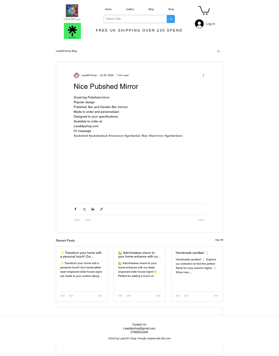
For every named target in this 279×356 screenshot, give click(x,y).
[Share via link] (101, 209)
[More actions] (203, 75)
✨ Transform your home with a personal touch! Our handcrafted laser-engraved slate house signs (81, 254)
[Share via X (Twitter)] (84, 209)
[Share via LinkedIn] (92, 209)
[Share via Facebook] (75, 209)
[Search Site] (132, 19)
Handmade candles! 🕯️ (192, 253)
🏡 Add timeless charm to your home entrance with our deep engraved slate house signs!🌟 (138, 254)
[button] (204, 10)
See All (219, 239)
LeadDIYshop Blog (66, 50)
